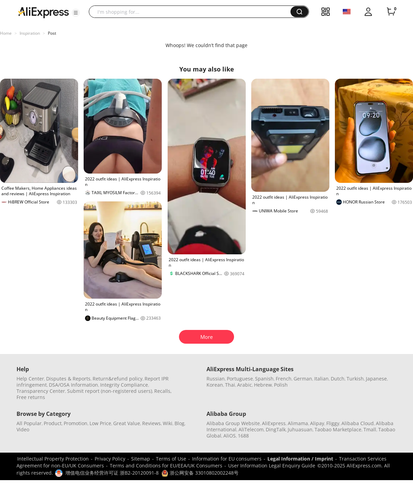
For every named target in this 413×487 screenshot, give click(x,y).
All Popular (29, 423)
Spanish (264, 378)
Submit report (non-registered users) (109, 391)
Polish (281, 384)
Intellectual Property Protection (53, 458)
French (284, 378)
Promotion (75, 423)
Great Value (126, 423)
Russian (215, 378)
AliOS (229, 435)
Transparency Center (41, 391)
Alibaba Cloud (357, 423)
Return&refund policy (117, 378)
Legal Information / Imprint (300, 458)
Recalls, (163, 391)
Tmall (369, 429)
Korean (214, 384)
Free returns (31, 397)
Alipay (317, 423)
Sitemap (140, 458)
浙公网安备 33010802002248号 (200, 472)
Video (23, 429)
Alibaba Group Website (233, 423)
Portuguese (240, 378)
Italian (321, 378)
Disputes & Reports (68, 378)
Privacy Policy (110, 458)
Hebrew (263, 384)
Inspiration (30, 33)
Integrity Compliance (124, 384)
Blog (179, 423)
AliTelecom (251, 429)
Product (53, 423)
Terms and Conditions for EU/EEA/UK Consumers (166, 465)
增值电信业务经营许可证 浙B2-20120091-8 (112, 472)
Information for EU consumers (227, 458)
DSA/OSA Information (73, 384)
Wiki (167, 423)
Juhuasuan (300, 429)
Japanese (376, 378)
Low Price (100, 423)
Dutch (338, 378)
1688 (243, 435)
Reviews (151, 423)
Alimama (298, 423)
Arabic (244, 384)
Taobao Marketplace (338, 429)
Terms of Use (171, 458)
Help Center (30, 378)
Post (52, 33)
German (303, 378)
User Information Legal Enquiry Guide (271, 465)
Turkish (355, 378)
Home (6, 33)
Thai (230, 384)
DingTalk (276, 429)
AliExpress (274, 423)
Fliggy (332, 423)
